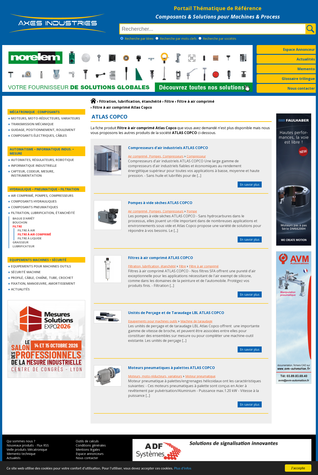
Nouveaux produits (20, 445)
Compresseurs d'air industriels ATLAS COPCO (168, 147)
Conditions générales (91, 445)
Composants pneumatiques (34, 207)
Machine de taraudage (196, 321)
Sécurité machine (26, 272)
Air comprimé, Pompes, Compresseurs (42, 195)
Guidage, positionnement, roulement (43, 130)
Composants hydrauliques (34, 201)
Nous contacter (301, 88)
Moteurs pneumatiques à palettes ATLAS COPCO (171, 367)
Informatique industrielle (34, 165)
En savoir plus (249, 184)
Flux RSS (43, 445)
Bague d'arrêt (24, 218)
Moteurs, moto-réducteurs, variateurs (45, 118)
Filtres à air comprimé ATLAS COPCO (160, 257)
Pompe (192, 211)
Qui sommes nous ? (21, 441)
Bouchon (20, 222)
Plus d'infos (182, 469)
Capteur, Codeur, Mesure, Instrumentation (32, 173)
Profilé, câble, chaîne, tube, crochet (42, 278)
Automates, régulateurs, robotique (42, 160)
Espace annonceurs (90, 454)
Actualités (306, 59)
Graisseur (20, 242)
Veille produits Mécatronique (27, 449)
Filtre (182, 266)
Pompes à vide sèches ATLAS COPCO (160, 202)
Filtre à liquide (30, 238)
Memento (306, 68)
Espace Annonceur (299, 49)
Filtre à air (26, 230)
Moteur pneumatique (200, 376)
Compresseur (196, 156)
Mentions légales (88, 449)
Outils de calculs (87, 441)
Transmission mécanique (32, 124)
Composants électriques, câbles (39, 135)
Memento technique (21, 454)
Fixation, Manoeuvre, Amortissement (43, 283)
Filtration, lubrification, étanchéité (43, 213)
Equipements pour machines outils (41, 266)
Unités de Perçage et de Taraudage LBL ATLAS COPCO (176, 312)
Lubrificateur (23, 246)
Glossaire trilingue (298, 78)
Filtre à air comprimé (204, 266)
